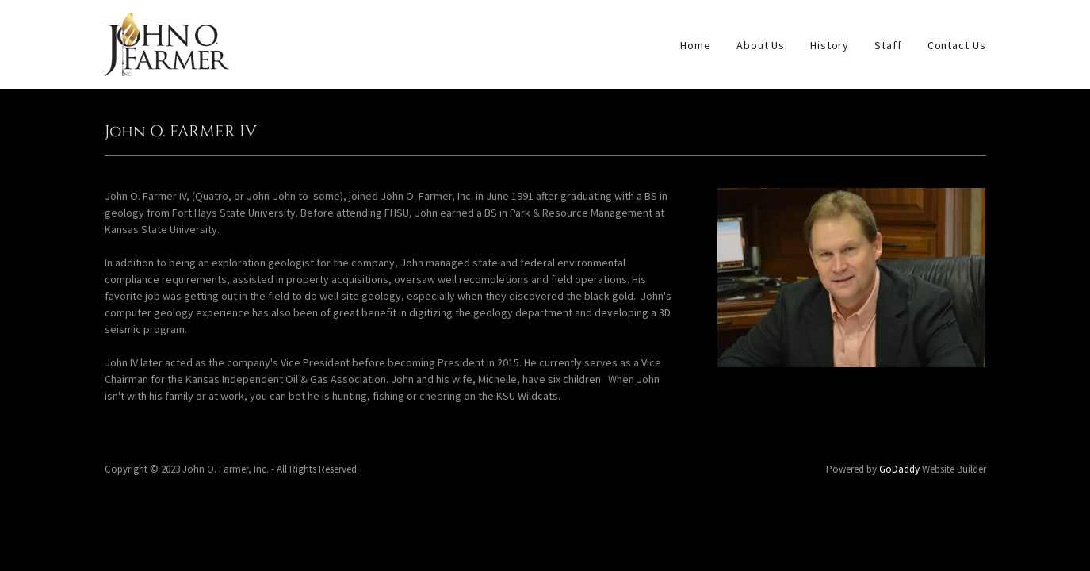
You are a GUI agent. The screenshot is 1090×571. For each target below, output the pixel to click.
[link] (167, 43)
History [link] (829, 45)
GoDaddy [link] (899, 469)
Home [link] (695, 45)
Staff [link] (887, 45)
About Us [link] (760, 45)
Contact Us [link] (956, 45)
